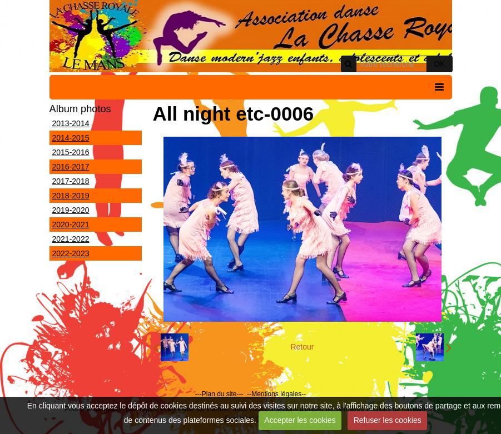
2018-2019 (71, 195)
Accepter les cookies (299, 420)
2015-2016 (71, 152)
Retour (302, 346)
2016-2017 (71, 166)
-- (249, 394)
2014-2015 (71, 137)
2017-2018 (71, 181)
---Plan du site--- (219, 394)
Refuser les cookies (387, 420)
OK (439, 63)
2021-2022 (71, 239)
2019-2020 (71, 210)
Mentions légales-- (278, 394)
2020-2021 (71, 224)
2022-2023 (71, 253)
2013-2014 (71, 123)
